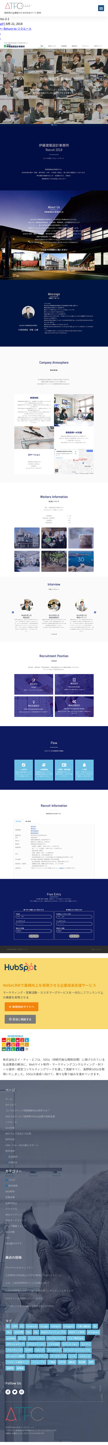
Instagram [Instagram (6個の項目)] (69, 1326)
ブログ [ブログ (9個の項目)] (28, 1349)
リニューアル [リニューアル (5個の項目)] (38, 1361)
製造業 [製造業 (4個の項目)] (82, 1361)
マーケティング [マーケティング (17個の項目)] (58, 1356)
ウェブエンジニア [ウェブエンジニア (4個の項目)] (56, 1338)
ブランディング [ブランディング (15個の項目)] (14, 1349)
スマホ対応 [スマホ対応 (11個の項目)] (53, 1344)
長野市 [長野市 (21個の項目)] (10, 1368)
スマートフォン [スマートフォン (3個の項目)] (70, 1344)
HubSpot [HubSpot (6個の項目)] (55, 1326)
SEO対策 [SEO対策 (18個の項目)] (19, 1332)
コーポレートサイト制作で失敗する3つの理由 (29, 1306)
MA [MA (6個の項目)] (95, 1326)
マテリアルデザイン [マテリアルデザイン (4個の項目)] (37, 1356)
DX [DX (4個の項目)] (22, 1326)
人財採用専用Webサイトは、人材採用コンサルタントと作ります (39, 1290)
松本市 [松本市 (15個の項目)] (62, 1361)
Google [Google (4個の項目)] (44, 1326)
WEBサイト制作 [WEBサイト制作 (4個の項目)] (76, 1332)
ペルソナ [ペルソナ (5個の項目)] (39, 1349)
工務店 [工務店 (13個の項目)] (52, 1361)
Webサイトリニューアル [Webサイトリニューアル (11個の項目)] (53, 1332)
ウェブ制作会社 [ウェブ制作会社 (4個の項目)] (76, 1338)
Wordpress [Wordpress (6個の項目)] (93, 1332)
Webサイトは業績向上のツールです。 (25, 1298)
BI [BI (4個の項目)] (8, 1326)
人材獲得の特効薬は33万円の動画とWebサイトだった (33, 1275)
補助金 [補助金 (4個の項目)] (72, 1361)
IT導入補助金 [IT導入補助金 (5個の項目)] (83, 1326)
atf (2, 24)
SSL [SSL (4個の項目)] (36, 1332)
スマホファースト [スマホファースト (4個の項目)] (36, 1344)
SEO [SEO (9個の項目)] (9, 1332)
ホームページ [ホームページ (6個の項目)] (54, 1349)
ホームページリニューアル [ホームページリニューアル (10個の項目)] (77, 1349)
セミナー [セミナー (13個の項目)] (85, 1344)
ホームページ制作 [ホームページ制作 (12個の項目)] (15, 1356)
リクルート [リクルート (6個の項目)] (84, 1356)
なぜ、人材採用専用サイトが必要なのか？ (27, 1283)
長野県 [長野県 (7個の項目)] (20, 1368)
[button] (101, 8)
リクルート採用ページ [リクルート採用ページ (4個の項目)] (17, 1361)
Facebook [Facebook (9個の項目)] (32, 1326)
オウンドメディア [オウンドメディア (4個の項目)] (15, 1344)
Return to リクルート (16, 28)
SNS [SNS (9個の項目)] (29, 1332)
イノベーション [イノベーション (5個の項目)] (36, 1338)
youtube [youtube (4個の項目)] (11, 1338)
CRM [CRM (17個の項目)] (14, 1326)
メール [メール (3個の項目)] (72, 1356)
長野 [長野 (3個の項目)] (91, 1361)
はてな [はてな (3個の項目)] (22, 1338)
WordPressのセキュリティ (19, 1267)
